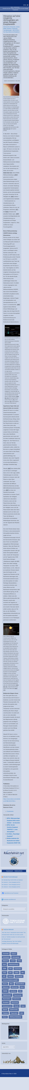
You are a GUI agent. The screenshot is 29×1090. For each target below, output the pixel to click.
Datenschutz (18, 871)
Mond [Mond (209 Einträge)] (22, 987)
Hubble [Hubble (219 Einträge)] (16, 972)
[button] (24, 5)
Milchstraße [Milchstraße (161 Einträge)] (15, 987)
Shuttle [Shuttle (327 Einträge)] (16, 1006)
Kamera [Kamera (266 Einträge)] (10, 976)
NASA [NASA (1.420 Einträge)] (5, 991)
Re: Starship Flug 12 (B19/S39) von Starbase (12, 880)
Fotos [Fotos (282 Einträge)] (4, 972)
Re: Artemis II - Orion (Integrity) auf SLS (11, 882)
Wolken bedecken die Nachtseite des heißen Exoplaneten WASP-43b (13, 841)
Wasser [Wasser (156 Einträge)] (5, 1017)
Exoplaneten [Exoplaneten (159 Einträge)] (18, 968)
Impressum (9, 871)
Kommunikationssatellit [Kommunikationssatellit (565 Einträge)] (10, 980)
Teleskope (14, 28)
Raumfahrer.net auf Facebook (11, 893)
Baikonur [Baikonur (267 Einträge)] (5, 960)
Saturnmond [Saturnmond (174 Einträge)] (14, 1002)
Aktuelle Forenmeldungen (10, 877)
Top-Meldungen (7, 30)
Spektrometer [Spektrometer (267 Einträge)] (14, 1009)
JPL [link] (17, 209)
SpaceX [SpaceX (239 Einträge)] (5, 1009)
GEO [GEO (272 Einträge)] (10, 972)
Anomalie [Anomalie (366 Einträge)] (6, 953)
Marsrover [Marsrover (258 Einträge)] (6, 987)
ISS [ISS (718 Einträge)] (22, 972)
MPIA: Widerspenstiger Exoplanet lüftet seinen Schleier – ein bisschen (13, 820)
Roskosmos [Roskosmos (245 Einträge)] (16, 999)
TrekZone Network (8, 929)
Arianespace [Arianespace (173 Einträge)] (6, 957)
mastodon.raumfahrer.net (10, 899)
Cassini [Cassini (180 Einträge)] (13, 960)
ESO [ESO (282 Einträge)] (10, 968)
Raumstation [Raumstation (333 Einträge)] (6, 999)
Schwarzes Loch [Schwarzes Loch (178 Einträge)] (7, 1006)
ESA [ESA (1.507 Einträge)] (4, 968)
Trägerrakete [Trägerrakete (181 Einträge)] (14, 1013)
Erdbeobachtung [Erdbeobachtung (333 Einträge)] (13, 964)
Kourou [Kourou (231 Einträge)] (5, 983)
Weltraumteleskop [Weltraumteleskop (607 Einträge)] (15, 1017)
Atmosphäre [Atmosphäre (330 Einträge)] (15, 957)
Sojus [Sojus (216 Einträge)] (23, 1006)
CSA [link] (9, 128)
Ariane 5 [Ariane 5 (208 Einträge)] (14, 953)
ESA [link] (7, 128)
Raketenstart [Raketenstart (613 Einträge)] (7, 995)
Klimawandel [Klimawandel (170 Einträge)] (19, 976)
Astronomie (6, 27)
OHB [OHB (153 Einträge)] (20, 991)
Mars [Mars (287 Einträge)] (11, 983)
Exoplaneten (10, 811)
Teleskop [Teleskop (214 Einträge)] (5, 1013)
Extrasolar (12, 27)
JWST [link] (15, 175)
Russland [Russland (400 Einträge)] (6, 1002)
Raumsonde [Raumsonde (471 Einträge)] (17, 995)
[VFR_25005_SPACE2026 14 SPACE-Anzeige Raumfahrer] (14, 1032)
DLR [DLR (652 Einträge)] (4, 964)
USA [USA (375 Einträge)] (21, 1013)
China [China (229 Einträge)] (19, 960)
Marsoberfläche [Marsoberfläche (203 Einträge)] (20, 983)
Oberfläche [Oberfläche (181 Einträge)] (13, 991)
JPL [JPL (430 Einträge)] (4, 976)
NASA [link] (4, 128)
